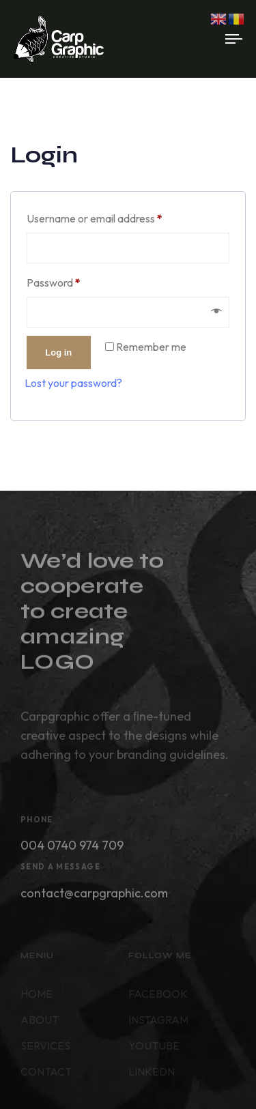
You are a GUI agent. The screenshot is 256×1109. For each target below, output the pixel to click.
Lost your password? (73, 383)
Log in (58, 352)
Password (74, 280)
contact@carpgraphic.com (94, 896)
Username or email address (115, 216)
